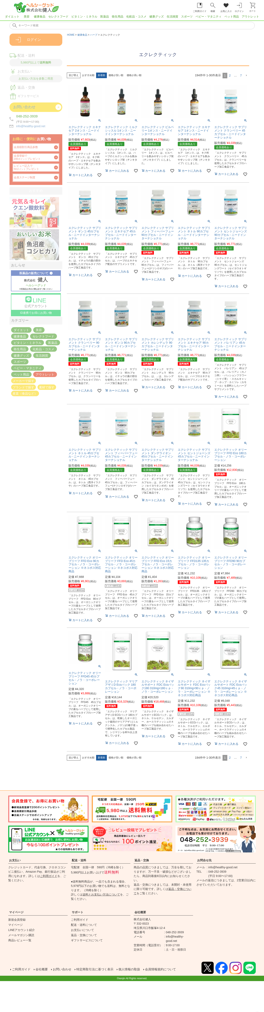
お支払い (15, 860)
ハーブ (93, 34)
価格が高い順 (134, 75)
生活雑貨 (172, 16)
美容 (26, 16)
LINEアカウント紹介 (21, 930)
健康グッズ (156, 16)
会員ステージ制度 (24, 177)
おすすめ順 (88, 75)
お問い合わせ (64, 970)
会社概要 (140, 912)
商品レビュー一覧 (19, 940)
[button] (246, 76)
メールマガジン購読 (21, 935)
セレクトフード (58, 16)
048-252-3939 (27, 116)
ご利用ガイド (48, 876)
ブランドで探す (23, 387)
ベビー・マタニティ (209, 16)
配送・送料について (84, 924)
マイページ (16, 912)
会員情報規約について (168, 970)
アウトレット (250, 16)
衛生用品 (117, 16)
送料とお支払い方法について (101, 894)
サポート (77, 912)
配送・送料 (79, 860)
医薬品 (104, 16)
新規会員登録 (17, 919)
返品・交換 (141, 860)
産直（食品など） (25, 393)
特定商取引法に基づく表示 (99, 970)
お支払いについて (82, 930)
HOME (70, 34)
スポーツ (187, 16)
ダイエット (12, 16)
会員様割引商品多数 (26, 147)
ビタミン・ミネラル (84, 16)
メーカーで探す (23, 380)
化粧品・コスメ (136, 16)
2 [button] (230, 75)
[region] (132, 17)
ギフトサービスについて (87, 940)
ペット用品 (231, 16)
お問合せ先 (204, 860)
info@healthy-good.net (30, 126)
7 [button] (241, 75)
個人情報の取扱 (135, 970)
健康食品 (39, 16)
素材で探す (46, 387)
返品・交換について (84, 935)
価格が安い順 (115, 75)
